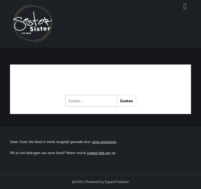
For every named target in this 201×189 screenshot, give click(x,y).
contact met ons (98, 152)
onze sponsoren (104, 142)
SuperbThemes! (117, 182)
